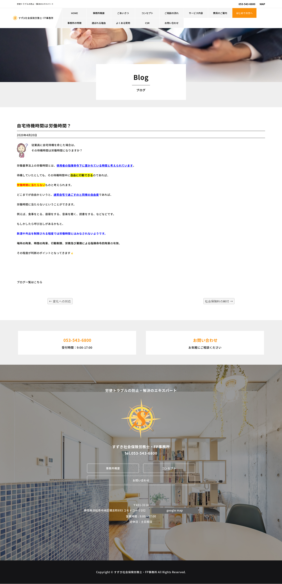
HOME (74, 13)
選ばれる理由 (99, 23)
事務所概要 (99, 13)
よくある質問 (123, 23)
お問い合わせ (172, 23)
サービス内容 (196, 13)
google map (175, 510)
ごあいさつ (123, 13)
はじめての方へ (244, 13)
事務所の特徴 (74, 23)
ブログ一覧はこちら (29, 282)
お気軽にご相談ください (205, 342)
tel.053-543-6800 (141, 453)
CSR (147, 23)
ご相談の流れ (172, 13)
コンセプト (147, 13)
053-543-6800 (247, 4)
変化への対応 (60, 301)
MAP (262, 4)
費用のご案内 (220, 13)
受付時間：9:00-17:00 (77, 342)
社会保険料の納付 (219, 301)
